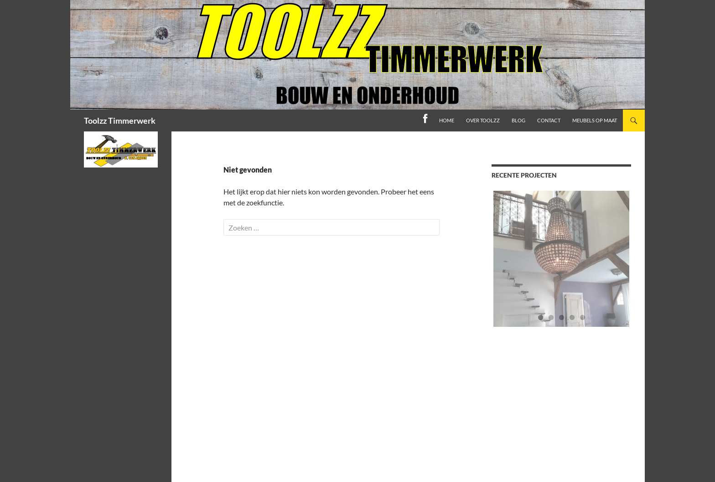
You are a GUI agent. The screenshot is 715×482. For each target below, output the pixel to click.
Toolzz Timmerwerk (119, 120)
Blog (518, 120)
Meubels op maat (594, 120)
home (446, 120)
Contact (548, 120)
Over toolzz (483, 120)
